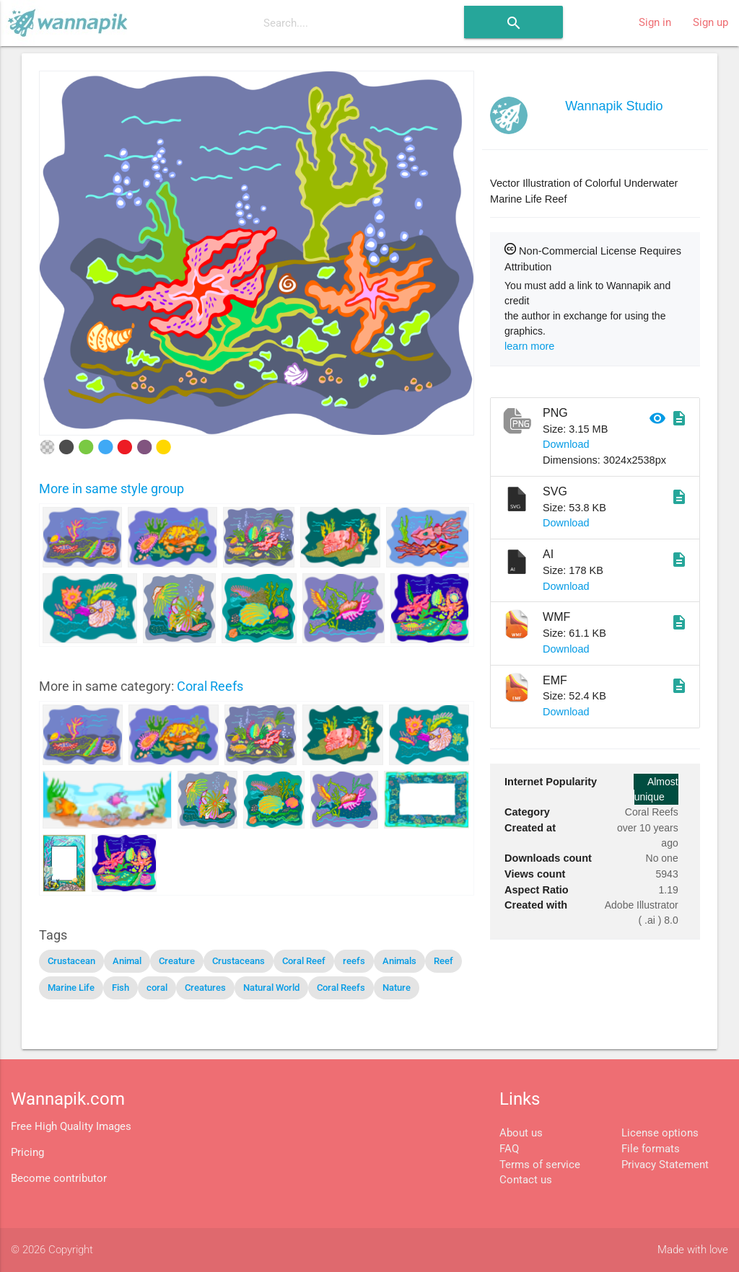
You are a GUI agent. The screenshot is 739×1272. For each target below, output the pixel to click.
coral (157, 987)
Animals (399, 960)
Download (566, 444)
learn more (529, 346)
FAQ (509, 1149)
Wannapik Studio (614, 106)
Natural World (271, 987)
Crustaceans (238, 960)
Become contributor (59, 1178)
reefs (354, 960)
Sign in (655, 23)
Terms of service (539, 1165)
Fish (120, 987)
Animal (127, 960)
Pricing (27, 1153)
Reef (443, 960)
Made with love (692, 1250)
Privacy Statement (665, 1165)
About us (521, 1133)
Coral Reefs (210, 686)
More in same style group (111, 488)
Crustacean (71, 960)
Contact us (525, 1180)
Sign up (710, 23)
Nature (396, 987)
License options (660, 1133)
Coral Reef (303, 960)
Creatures (205, 987)
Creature (177, 960)
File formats (650, 1149)
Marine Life (71, 987)
